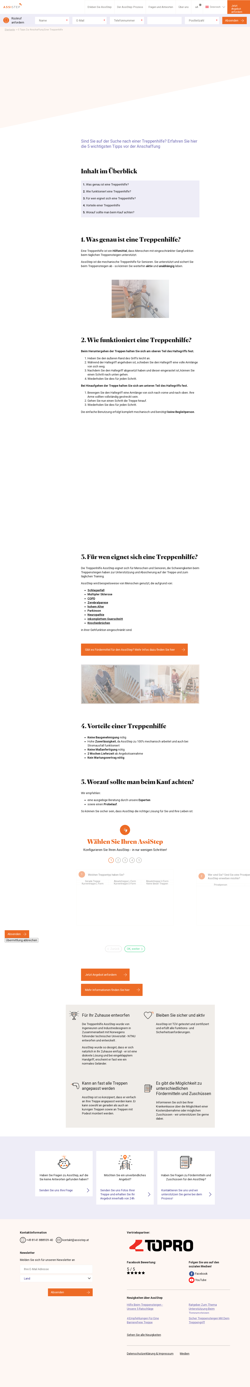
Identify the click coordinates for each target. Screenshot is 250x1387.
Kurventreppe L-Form (93, 883)
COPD (91, 598)
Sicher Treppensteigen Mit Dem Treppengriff (209, 1320)
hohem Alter (95, 606)
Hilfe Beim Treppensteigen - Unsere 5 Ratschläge (145, 1306)
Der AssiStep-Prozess (130, 7)
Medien (184, 1353)
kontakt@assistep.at (72, 1240)
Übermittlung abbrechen (21, 940)
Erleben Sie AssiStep (99, 7)
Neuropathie (95, 614)
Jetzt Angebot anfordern (236, 8)
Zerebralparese (97, 602)
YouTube (197, 1280)
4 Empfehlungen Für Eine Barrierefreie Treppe (143, 1320)
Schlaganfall (96, 590)
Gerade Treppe (92, 881)
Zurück (113, 948)
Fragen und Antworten (160, 7)
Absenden (231, 20)
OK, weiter (135, 948)
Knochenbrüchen (98, 623)
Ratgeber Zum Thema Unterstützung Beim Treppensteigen (203, 1308)
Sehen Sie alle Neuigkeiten (144, 1334)
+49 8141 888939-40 (36, 1240)
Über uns (184, 7)
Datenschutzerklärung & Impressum (150, 1353)
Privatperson (220, 885)
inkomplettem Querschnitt (105, 619)
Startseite (10, 29)
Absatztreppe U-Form (157, 881)
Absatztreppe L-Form (125, 881)
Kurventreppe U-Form (125, 883)
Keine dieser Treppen (157, 883)
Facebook (198, 1274)
